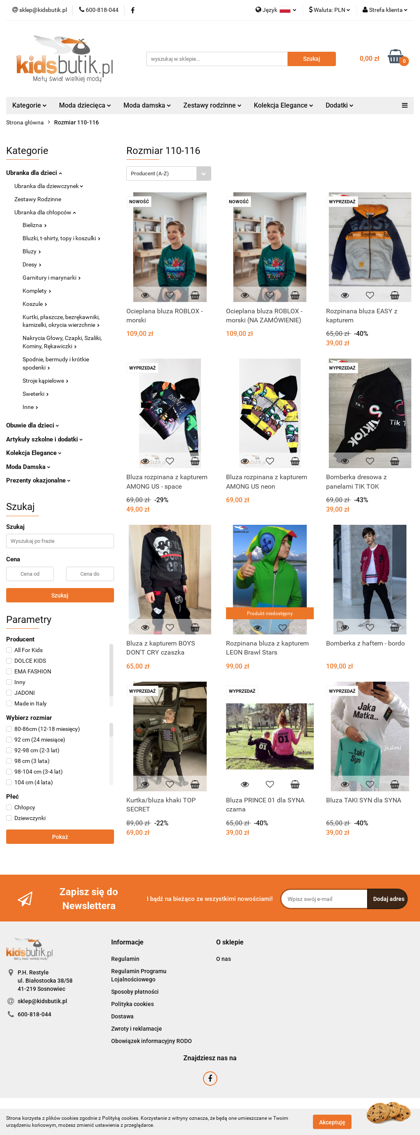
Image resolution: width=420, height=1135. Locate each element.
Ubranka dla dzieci (34, 173)
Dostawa (122, 1016)
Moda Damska (28, 467)
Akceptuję (332, 1122)
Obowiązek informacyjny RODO (151, 1041)
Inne (30, 407)
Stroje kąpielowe (45, 380)
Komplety (37, 290)
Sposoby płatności (135, 991)
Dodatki (340, 105)
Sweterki (36, 394)
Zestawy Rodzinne (37, 199)
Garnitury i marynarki (52, 277)
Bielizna (35, 225)
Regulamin (125, 959)
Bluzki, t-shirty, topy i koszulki (61, 238)
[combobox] (168, 173)
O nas (223, 959)
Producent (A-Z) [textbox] (150, 173)
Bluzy (32, 251)
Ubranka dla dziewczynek (48, 186)
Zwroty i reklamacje (136, 1028)
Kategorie (29, 105)
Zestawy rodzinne (212, 105)
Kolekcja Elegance (283, 105)
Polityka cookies (132, 1004)
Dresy (32, 264)
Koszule (35, 304)
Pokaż (60, 837)
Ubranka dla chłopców (45, 212)
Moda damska (147, 105)
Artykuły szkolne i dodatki (44, 439)
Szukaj (59, 595)
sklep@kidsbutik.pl (42, 1001)
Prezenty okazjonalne (38, 480)
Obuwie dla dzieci (32, 425)
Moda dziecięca (85, 105)
